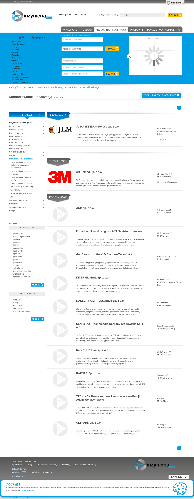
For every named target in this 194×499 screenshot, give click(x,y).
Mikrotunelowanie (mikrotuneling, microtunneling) (17, 139)
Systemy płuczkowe (18, 152)
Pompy (12, 211)
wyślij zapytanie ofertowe (161, 95)
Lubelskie (15, 47)
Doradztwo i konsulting (85, 464)
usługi (87, 29)
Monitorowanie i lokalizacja (86, 87)
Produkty (66, 464)
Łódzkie (15, 52)
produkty (136, 29)
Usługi (29, 464)
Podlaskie (15, 66)
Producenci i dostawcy (34, 87)
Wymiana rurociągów (18, 200)
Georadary (15, 190)
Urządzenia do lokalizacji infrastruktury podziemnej (22, 184)
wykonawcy (71, 29)
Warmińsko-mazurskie (20, 77)
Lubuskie (15, 49)
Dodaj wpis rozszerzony (42, 472)
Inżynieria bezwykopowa (59, 87)
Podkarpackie (17, 63)
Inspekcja (13, 155)
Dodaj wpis (19, 472)
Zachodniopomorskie (20, 82)
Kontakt (83, 14)
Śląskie (14, 71)
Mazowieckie (17, 57)
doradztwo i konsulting (163, 29)
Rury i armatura (16, 133)
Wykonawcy (17, 464)
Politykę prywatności (28, 490)
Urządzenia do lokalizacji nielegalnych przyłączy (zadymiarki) (21, 165)
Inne (13, 197)
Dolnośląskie (17, 41)
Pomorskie (16, 68)
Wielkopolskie (17, 79)
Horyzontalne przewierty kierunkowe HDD (19, 146)
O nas (75, 14)
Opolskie (15, 60)
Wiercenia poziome (17, 207)
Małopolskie (16, 55)
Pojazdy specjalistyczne (21, 193)
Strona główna (65, 14)
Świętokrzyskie (18, 74)
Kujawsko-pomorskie (20, 44)
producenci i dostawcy (111, 29)
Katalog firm (15, 87)
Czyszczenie (14, 126)
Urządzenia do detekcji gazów (21, 178)
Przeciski (13, 204)
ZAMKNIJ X (179, 476)
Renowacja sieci (16, 130)
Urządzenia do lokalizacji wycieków (21, 172)
